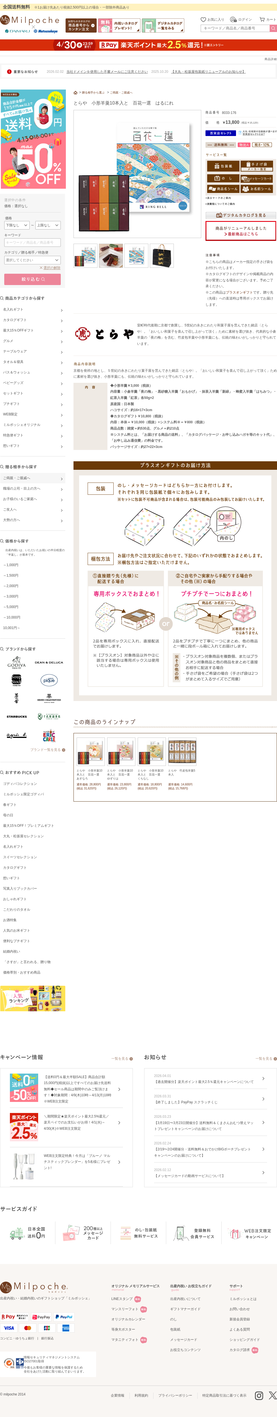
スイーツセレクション (20, 857)
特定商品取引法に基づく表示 (224, 1395)
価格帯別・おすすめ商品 (21, 972)
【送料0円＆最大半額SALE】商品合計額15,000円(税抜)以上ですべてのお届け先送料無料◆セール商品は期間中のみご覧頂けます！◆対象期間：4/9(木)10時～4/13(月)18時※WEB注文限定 (77, 1089)
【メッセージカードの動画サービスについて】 (189, 1176)
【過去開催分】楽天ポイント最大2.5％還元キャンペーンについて (204, 1082)
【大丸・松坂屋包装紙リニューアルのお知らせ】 (208, 72)
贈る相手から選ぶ (93, 92)
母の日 (8, 815)
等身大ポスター (123, 1329)
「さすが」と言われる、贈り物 (27, 962)
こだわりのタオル (16, 910)
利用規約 (141, 1395)
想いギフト (11, 878)
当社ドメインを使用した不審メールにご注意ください (107, 72)
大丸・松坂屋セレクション (23, 836)
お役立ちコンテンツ (185, 1350)
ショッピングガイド (245, 1340)
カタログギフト (15, 868)
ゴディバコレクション (20, 784)
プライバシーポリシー (175, 1395)
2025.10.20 (159, 72)
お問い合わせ (240, 1309)
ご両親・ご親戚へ (121, 92)
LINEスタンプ (122, 1299)
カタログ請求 (240, 1350)
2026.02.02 (55, 72)
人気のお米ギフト (16, 930)
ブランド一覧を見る (45, 750)
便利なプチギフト (16, 941)
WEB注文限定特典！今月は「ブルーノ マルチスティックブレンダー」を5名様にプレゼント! (77, 1162)
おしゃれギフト (15, 899)
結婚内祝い (11, 951)
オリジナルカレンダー (128, 1319)
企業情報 (117, 1395)
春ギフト (10, 805)
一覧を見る (119, 1059)
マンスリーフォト (124, 1309)
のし (173, 1319)
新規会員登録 (240, 1319)
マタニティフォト (124, 1340)
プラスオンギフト (239, 292)
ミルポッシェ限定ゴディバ (23, 794)
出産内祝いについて (185, 1299)
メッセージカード (183, 1340)
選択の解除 (52, 268)
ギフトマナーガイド (185, 1309)
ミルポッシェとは (243, 1299)
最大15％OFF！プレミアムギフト (28, 826)
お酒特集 (10, 920)
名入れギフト (13, 847)
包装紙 (175, 1329)
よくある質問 (240, 1329)
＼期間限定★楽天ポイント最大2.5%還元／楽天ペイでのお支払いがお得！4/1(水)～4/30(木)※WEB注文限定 (76, 1122)
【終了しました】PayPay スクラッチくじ (186, 1102)
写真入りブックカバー (20, 889)
